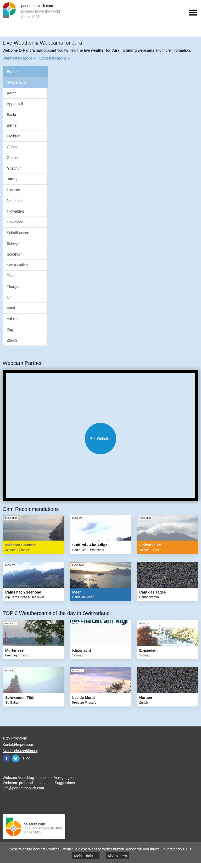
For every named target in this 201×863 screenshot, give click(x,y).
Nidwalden (15, 211)
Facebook (6, 758)
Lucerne (13, 190)
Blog (26, 758)
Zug (10, 329)
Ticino (11, 276)
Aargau (13, 93)
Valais (11, 319)
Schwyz (13, 243)
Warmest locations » (19, 58)
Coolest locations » (54, 58)
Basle (11, 114)
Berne (11, 125)
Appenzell (15, 104)
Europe (13, 71)
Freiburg (13, 136)
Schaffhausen (18, 233)
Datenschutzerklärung (20, 751)
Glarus (12, 157)
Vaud (11, 308)
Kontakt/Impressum (18, 744)
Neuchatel (15, 200)
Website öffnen (100, 438)
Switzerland (16, 82)
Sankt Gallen (17, 265)
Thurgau (13, 286)
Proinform (19, 738)
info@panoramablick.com (23, 788)
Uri (9, 297)
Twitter (16, 758)
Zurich (12, 340)
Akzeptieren (117, 856)
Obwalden (15, 222)
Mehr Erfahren (85, 856)
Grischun (14, 168)
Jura (12, 179)
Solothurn (15, 254)
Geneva (13, 147)
